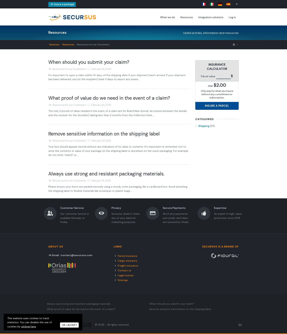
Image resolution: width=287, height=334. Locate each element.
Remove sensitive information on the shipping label (104, 134)
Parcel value (208, 76)
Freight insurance (128, 265)
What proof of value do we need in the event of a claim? (109, 98)
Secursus (54, 44)
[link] (204, 4)
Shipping (203, 126)
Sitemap (123, 280)
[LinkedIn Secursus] (240, 325)
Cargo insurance (127, 260)
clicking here (28, 326)
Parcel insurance (127, 256)
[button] (236, 4)
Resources (68, 44)
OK (69, 325)
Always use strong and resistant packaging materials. (106, 174)
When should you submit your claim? (88, 62)
